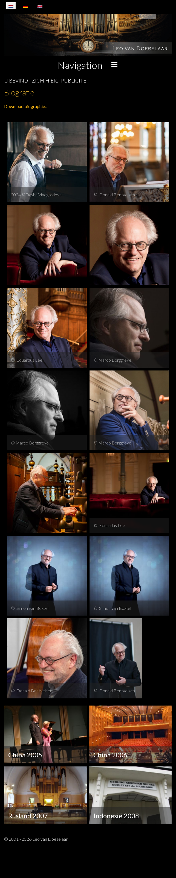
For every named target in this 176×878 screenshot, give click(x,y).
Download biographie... (25, 106)
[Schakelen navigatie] (164, 864)
